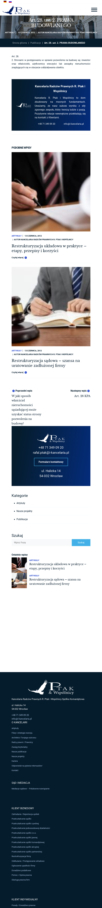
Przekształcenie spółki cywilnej (25, 823)
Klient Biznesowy (23, 808)
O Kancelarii (19, 722)
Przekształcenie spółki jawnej (24, 838)
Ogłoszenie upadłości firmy (23, 866)
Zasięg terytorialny (19, 747)
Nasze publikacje (19, 751)
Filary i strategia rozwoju (22, 733)
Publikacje (35, 42)
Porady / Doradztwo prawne (23, 905)
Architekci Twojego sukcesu (24, 737)
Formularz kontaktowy (51, 461)
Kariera (15, 761)
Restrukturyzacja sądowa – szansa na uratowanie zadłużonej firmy (46, 363)
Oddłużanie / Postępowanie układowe (28, 861)
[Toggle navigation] (94, 10)
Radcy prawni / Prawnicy (22, 742)
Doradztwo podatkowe (21, 870)
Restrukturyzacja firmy (21, 856)
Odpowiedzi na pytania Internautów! (27, 766)
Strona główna (19, 42)
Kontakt (15, 770)
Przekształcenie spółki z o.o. (24, 833)
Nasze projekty (24, 511)
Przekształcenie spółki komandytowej (28, 842)
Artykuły (10, 32)
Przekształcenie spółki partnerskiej (27, 852)
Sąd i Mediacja (21, 782)
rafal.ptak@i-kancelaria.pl (51, 452)
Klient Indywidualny (25, 899)
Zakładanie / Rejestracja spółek (25, 814)
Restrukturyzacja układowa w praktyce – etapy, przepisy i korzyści (49, 248)
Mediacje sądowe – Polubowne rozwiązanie (30, 789)
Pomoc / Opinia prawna (22, 875)
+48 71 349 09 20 (46, 123)
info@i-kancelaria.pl (74, 123)
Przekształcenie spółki (21, 819)
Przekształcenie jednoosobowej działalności (31, 828)
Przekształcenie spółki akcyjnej (25, 847)
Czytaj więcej (19, 257)
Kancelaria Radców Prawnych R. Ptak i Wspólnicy (71, 32)
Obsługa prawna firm (21, 880)
